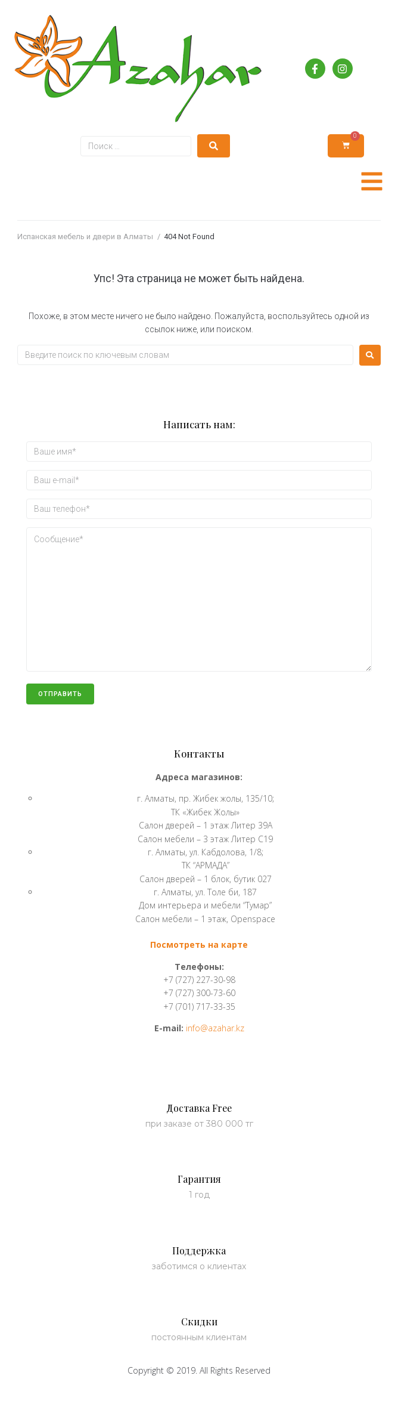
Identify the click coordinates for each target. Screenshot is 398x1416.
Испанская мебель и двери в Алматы (85, 236)
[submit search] (213, 145)
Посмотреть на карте (199, 944)
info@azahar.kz (215, 1028)
